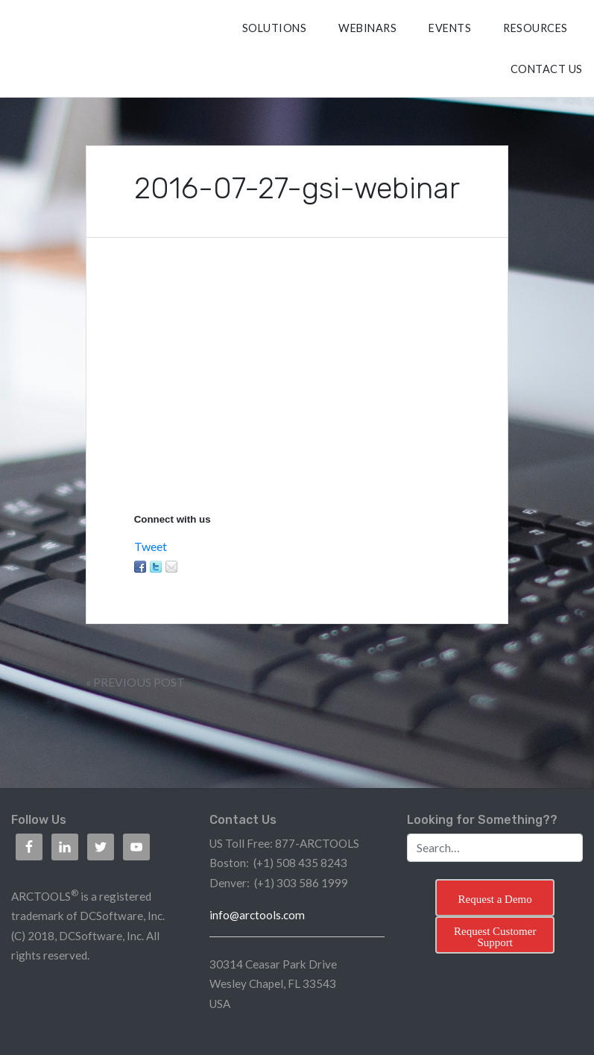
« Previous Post (135, 682)
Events (450, 28)
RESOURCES (535, 28)
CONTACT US (547, 69)
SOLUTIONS (274, 28)
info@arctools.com (257, 915)
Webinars (367, 28)
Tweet (150, 546)
